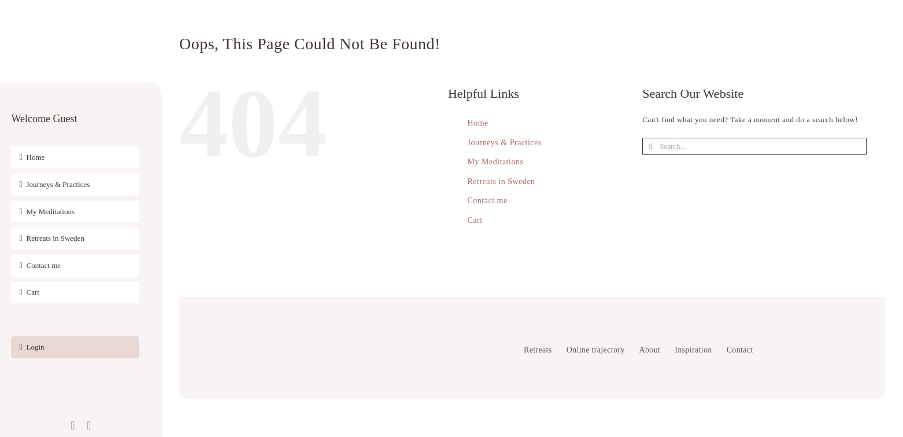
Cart (475, 220)
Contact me (488, 200)
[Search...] (754, 146)
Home (478, 123)
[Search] (650, 146)
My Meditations (496, 161)
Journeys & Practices (505, 142)
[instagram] (89, 425)
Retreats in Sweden (501, 181)
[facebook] (73, 425)
